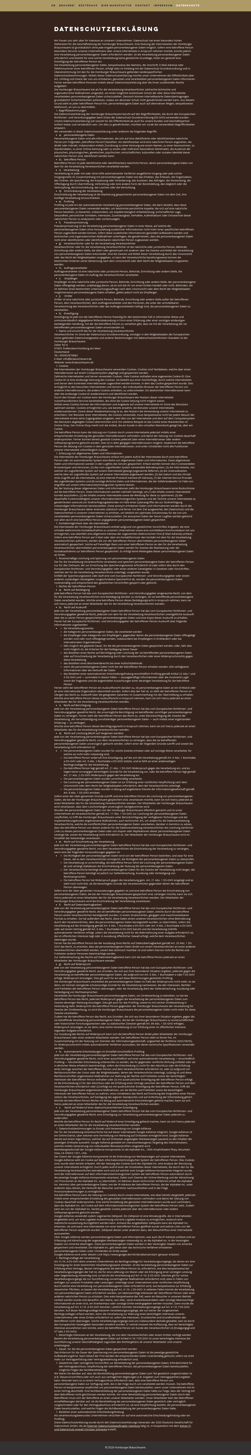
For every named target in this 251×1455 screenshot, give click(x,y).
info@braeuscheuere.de (77, 359)
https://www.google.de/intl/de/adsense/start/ (130, 1254)
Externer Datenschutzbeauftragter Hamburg (113, 1426)
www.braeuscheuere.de (79, 362)
